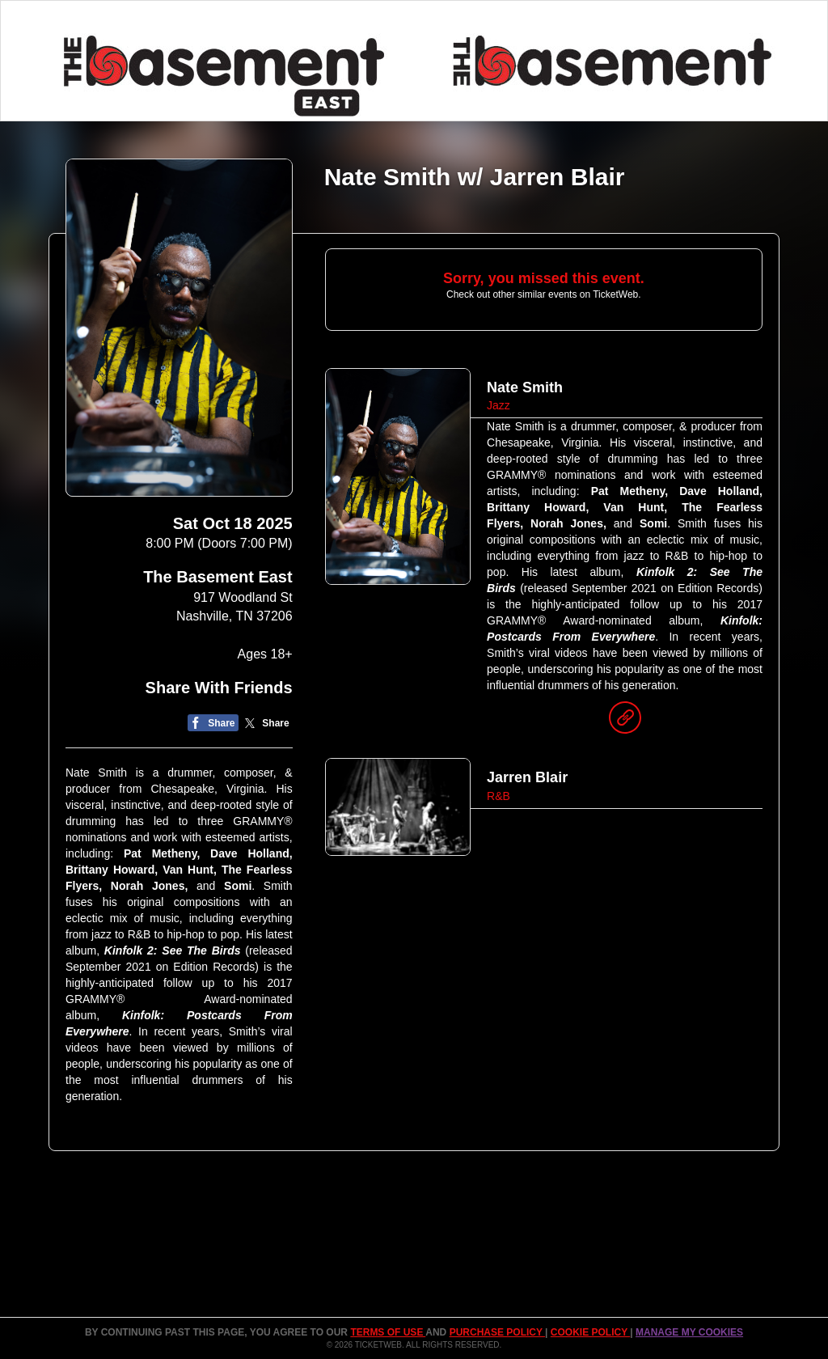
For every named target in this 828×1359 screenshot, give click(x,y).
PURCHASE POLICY (497, 1332)
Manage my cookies (689, 1332)
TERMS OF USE (387, 1332)
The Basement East (218, 577)
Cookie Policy (590, 1332)
